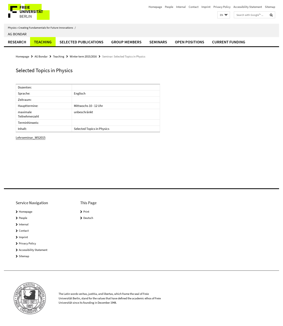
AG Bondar (17, 34)
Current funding (228, 41)
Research (17, 41)
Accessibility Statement (247, 7)
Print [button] (86, 211)
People (169, 7)
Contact (193, 7)
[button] (223, 15)
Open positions (189, 41)
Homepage (155, 7)
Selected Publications (81, 41)
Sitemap (270, 7)
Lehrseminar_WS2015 (30, 137)
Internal (181, 7)
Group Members (126, 41)
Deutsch (88, 218)
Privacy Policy (222, 7)
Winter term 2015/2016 (83, 56)
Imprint (205, 7)
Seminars (158, 41)
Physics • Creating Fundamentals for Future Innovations (42, 27)
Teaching (43, 41)
